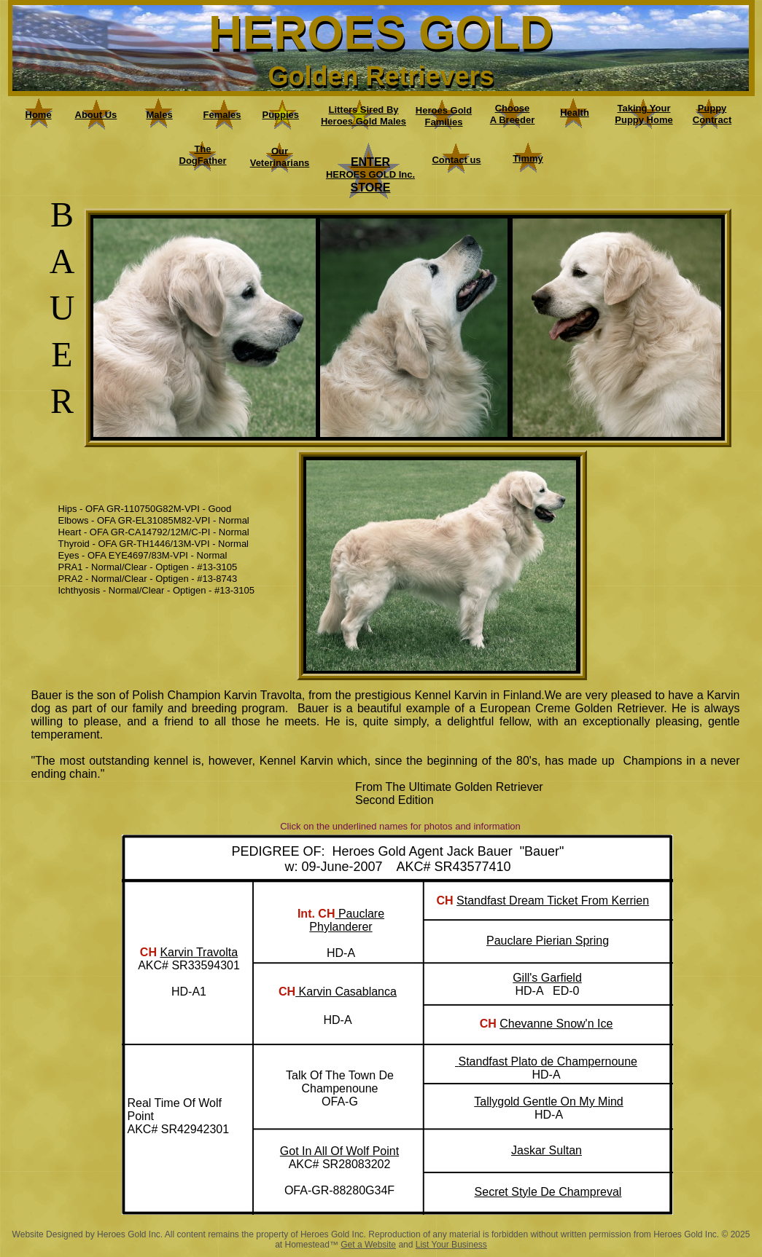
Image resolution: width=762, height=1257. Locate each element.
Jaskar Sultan (546, 1150)
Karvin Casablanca (346, 991)
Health (574, 112)
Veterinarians (280, 162)
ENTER (370, 162)
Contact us (456, 159)
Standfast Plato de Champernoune (547, 1061)
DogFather (203, 160)
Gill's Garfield (547, 978)
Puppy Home (643, 119)
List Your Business (451, 1245)
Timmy (528, 158)
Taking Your (644, 108)
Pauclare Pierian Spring (547, 940)
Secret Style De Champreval (548, 1192)
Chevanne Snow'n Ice (556, 1023)
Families (443, 122)
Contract (712, 119)
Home (39, 114)
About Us (96, 114)
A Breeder (512, 119)
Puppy (712, 108)
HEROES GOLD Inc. (370, 174)
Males (160, 114)
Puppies (281, 114)
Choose (512, 108)
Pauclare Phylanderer (346, 920)
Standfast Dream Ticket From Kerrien (552, 900)
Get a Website (368, 1245)
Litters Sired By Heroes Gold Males (363, 115)
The (202, 148)
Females (222, 114)
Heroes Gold (444, 110)
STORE (371, 187)
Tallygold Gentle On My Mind (548, 1101)
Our (279, 151)
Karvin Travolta (199, 952)
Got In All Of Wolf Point (339, 1151)
